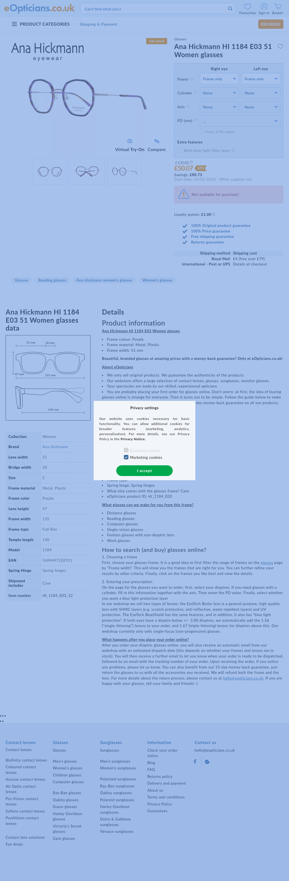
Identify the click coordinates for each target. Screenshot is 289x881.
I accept (144, 470)
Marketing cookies (146, 457)
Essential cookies (145, 450)
